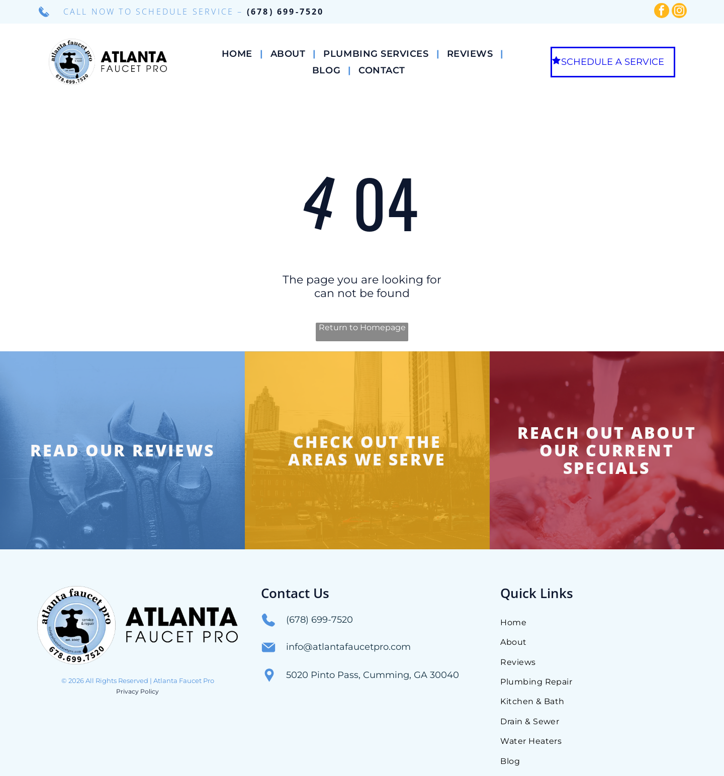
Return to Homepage (362, 327)
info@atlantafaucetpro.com (348, 610)
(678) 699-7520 (285, 11)
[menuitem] (238, 53)
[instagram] (679, 12)
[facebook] (661, 12)
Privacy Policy (137, 654)
